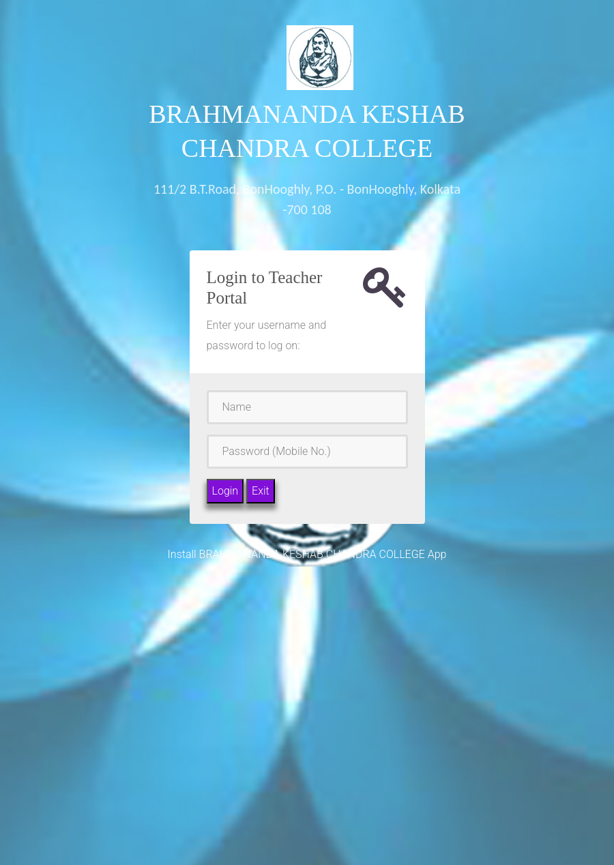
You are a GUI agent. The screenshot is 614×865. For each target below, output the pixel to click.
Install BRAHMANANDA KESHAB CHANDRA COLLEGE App (307, 554)
